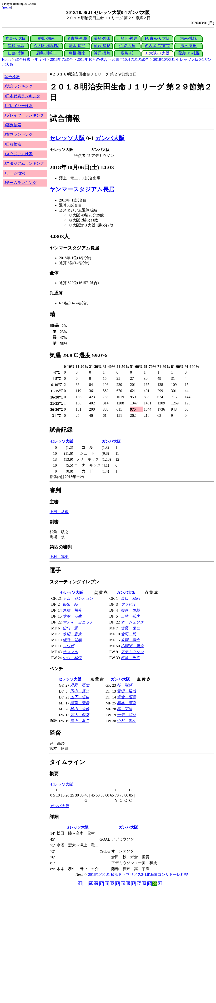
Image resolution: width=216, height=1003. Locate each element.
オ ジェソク (132, 622)
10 (101, 884)
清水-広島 (77, 46)
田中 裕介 (79, 691)
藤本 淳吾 (126, 703)
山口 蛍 (70, 628)
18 (144, 884)
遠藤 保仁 (130, 628)
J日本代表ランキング (22, 96)
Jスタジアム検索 (19, 154)
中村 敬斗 (126, 721)
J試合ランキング (19, 86)
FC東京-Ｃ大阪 (157, 38)
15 (128, 884)
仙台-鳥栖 (102, 46)
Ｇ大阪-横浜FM (46, 46)
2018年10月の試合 (92, 59)
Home (7, 7)
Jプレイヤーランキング (24, 115)
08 (91, 884)
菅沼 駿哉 (126, 691)
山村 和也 (72, 658)
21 (160, 884)
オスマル (70, 652)
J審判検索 (13, 125)
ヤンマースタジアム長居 (82, 189)
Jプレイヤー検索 (19, 106)
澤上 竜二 (79, 721)
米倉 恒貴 (126, 697)
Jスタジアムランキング (24, 163)
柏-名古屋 (127, 46)
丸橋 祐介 (72, 610)
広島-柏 (127, 53)
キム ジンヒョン (78, 598)
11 (107, 884)
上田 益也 (59, 512)
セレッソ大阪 (67, 138)
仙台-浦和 (16, 53)
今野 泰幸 (130, 640)
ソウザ (68, 646)
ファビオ (128, 604)
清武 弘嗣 (72, 640)
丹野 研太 (79, 685)
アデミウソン (132, 652)
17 (139, 884)
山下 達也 (79, 697)
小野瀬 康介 (132, 646)
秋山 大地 (79, 709)
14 (123, 884)
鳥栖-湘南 (77, 53)
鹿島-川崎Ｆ (46, 53)
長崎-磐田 (102, 38)
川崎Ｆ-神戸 (127, 38)
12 (112, 884)
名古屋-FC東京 (157, 46)
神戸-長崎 (102, 53)
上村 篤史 (59, 557)
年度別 (40, 59)
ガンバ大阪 (110, 138)
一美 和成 (126, 715)
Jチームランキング (20, 183)
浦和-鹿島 (16, 46)
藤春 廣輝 (130, 610)
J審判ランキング (19, 134)
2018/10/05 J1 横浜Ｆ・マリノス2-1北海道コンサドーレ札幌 (138, 874)
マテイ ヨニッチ (78, 622)
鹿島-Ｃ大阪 (16, 38)
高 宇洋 (124, 709)
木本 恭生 (72, 616)
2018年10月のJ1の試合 (130, 59)
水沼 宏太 (72, 634)
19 (149, 884)
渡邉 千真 (130, 658)
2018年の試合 (61, 59)
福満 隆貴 (79, 703)
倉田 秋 (128, 634)
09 (96, 884)
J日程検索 (13, 144)
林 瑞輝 (124, 685)
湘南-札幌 (188, 38)
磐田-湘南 (46, 38)
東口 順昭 (130, 598)
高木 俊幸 (79, 715)
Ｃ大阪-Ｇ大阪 (157, 53)
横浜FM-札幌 (188, 53)
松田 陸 (70, 604)
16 (133, 884)
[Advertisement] (85, 924)
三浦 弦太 (130, 616)
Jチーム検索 (15, 173)
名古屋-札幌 (77, 38)
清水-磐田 (188, 46)
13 (117, 884)
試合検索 (22, 59)
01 (80, 884)
